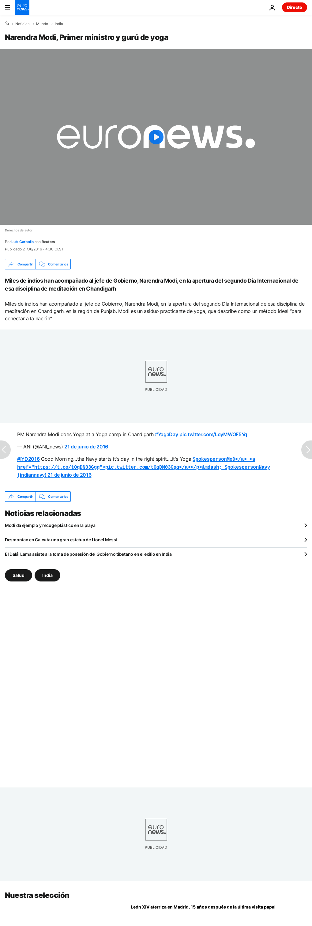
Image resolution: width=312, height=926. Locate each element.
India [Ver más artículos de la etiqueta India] (47, 573)
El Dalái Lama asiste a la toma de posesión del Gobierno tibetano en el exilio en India (88, 552)
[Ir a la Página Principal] (22, 7)
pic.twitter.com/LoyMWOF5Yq (213, 434)
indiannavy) (143, 466)
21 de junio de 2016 (86, 447)
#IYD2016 (28, 459)
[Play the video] (156, 137)
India (59, 24)
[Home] (7, 23)
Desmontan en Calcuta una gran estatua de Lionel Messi (61, 537)
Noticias (22, 24)
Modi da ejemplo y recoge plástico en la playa (50, 523)
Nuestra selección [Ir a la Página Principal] (37, 893)
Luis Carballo (22, 241)
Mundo (42, 24)
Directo (294, 7)
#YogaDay (166, 434)
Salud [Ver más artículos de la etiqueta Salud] (18, 573)
